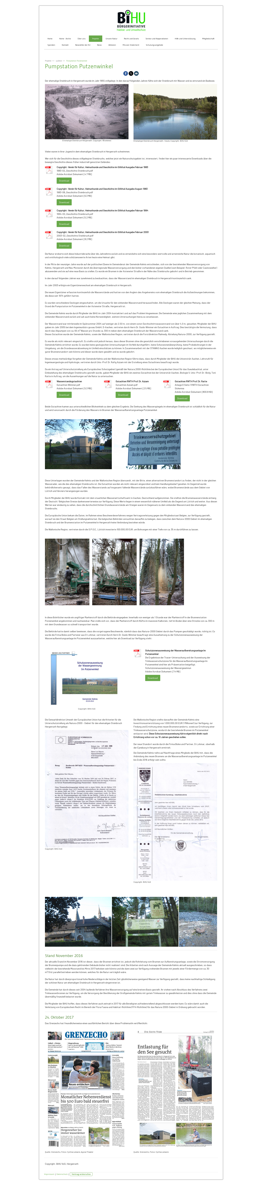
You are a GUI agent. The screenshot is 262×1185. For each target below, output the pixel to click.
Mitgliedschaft (208, 38)
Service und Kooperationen (157, 38)
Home (49, 38)
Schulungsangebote (154, 45)
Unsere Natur (111, 38)
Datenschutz (62, 1174)
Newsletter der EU (82, 45)
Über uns (82, 38)
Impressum (49, 1174)
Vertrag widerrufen (81, 1174)
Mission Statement (131, 45)
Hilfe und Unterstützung (185, 38)
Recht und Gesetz (131, 38)
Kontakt (65, 45)
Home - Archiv (65, 38)
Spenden (51, 45)
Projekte (95, 38)
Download (64, 180)
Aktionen (112, 45)
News (99, 45)
